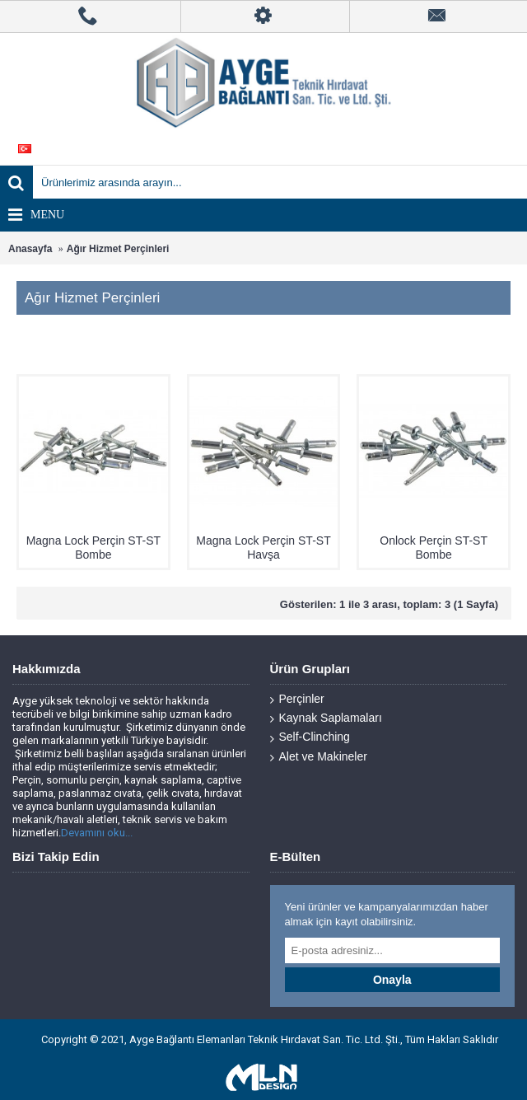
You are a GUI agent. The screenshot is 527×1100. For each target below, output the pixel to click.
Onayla (392, 979)
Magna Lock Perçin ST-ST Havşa (263, 547)
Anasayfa (30, 249)
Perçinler (297, 699)
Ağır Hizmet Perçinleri (118, 249)
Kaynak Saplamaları (326, 718)
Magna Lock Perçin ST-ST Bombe (93, 547)
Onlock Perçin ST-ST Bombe (433, 547)
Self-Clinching (310, 737)
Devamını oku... (97, 832)
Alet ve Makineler (318, 757)
